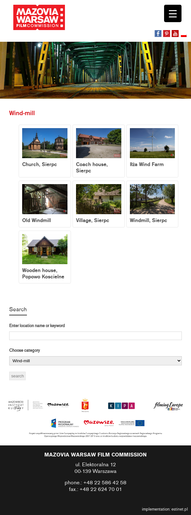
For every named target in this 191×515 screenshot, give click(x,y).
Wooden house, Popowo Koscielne (44, 257)
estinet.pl (179, 509)
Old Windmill (44, 204)
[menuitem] (184, 35)
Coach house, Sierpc (98, 151)
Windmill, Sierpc (152, 204)
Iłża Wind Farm (152, 148)
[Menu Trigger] (172, 13)
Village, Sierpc (98, 204)
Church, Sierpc (44, 148)
